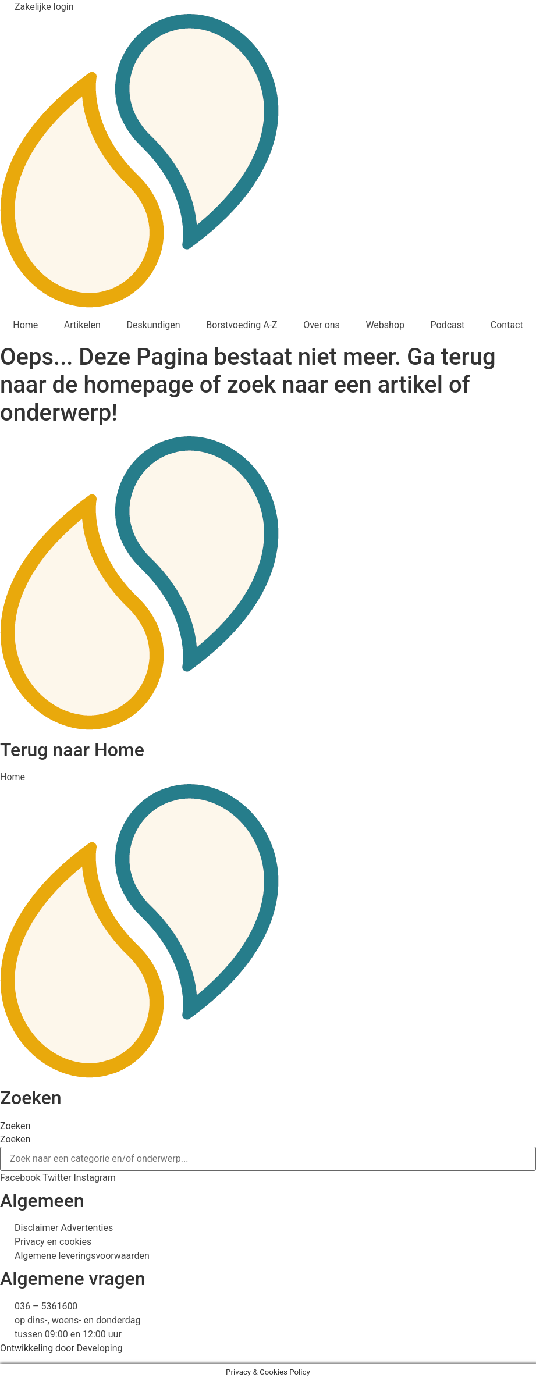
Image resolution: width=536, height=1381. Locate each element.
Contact (507, 324)
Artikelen (82, 324)
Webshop (384, 324)
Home (25, 324)
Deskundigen (153, 324)
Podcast (448, 324)
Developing (100, 1348)
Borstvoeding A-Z (241, 324)
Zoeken (15, 1126)
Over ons (321, 324)
